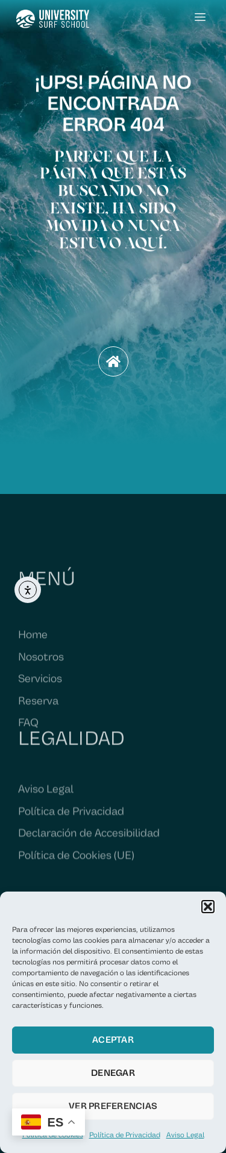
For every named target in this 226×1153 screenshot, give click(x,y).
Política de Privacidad (124, 1135)
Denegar (113, 1073)
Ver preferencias (113, 1106)
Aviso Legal (185, 1135)
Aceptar (113, 1040)
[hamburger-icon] (200, 18)
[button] (208, 907)
